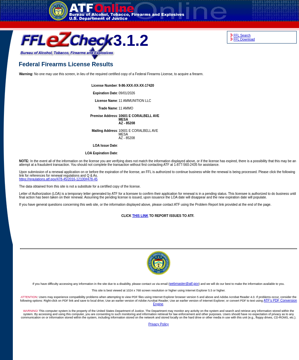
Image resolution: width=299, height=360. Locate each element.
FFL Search (242, 35)
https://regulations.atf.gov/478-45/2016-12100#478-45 (58, 179)
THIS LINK (140, 216)
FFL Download (244, 39)
